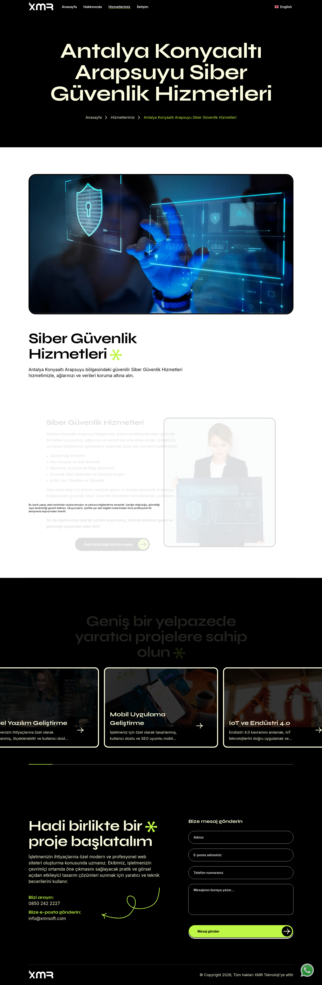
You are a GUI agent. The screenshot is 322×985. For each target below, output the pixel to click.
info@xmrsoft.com (47, 918)
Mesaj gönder (244, 931)
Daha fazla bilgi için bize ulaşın (116, 544)
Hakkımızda (92, 7)
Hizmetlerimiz (119, 7)
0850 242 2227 (44, 903)
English (283, 7)
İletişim (142, 7)
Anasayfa (69, 7)
